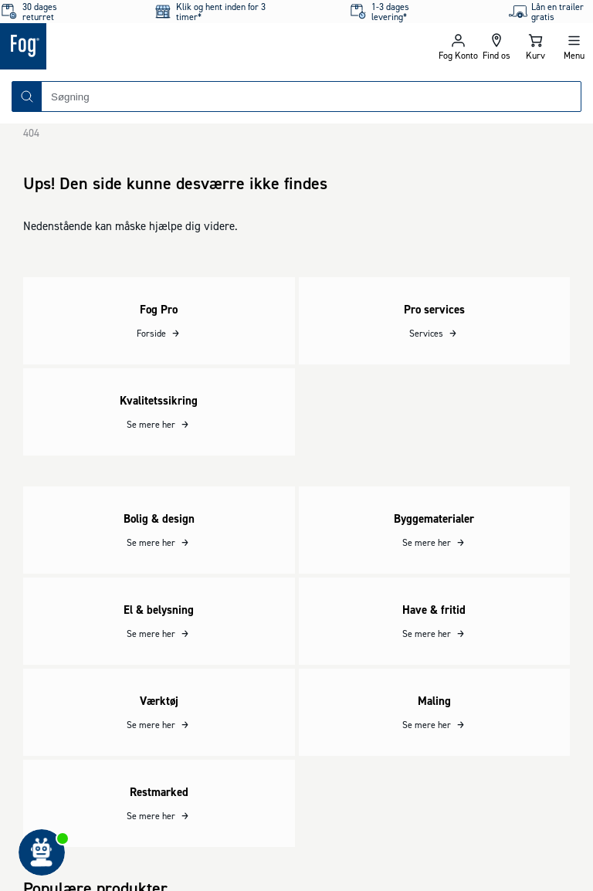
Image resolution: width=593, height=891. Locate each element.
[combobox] (311, 96)
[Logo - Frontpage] (148, 46)
